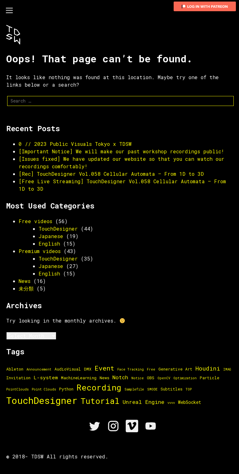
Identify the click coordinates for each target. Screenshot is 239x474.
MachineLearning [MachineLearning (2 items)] (78, 377)
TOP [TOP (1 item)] (188, 389)
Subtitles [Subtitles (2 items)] (171, 388)
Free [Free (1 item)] (151, 369)
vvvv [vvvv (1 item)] (171, 402)
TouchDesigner (58, 228)
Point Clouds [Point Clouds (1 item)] (44, 389)
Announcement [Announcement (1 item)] (38, 369)
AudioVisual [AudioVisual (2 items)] (67, 368)
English (49, 243)
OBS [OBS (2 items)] (150, 377)
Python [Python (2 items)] (66, 388)
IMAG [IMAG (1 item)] (227, 369)
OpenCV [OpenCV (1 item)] (163, 378)
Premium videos (40, 251)
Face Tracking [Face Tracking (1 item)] (130, 369)
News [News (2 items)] (104, 377)
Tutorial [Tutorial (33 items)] (100, 400)
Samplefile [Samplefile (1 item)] (134, 389)
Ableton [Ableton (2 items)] (14, 368)
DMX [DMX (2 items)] (87, 368)
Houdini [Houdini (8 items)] (207, 368)
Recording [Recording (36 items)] (99, 387)
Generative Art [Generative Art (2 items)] (175, 368)
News (24, 281)
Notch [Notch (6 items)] (120, 377)
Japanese (51, 236)
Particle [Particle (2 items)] (209, 377)
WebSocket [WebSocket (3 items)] (189, 402)
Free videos (35, 221)
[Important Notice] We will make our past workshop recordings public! (121, 151)
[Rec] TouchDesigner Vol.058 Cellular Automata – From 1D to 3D (111, 173)
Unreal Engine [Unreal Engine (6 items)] (143, 401)
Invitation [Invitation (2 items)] (18, 377)
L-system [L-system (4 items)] (46, 377)
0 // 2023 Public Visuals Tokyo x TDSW (75, 144)
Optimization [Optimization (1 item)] (185, 378)
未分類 (26, 288)
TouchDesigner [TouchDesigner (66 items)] (41, 400)
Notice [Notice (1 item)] (137, 378)
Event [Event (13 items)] (104, 368)
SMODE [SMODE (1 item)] (152, 389)
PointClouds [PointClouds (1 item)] (17, 389)
